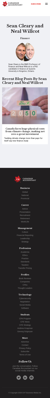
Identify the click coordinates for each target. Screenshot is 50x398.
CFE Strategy (25, 325)
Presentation (25, 212)
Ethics (25, 255)
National (25, 195)
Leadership (25, 238)
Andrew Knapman (25, 328)
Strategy (25, 242)
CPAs (25, 285)
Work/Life (25, 222)
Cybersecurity (25, 298)
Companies (25, 282)
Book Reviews (25, 278)
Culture (25, 232)
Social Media (24, 305)
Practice (25, 258)
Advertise (25, 342)
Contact (25, 345)
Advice (25, 209)
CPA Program (25, 318)
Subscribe (36, 4)
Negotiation (25, 302)
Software (25, 308)
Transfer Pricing (25, 268)
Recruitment (25, 215)
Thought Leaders (25, 288)
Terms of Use (25, 355)
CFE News (25, 322)
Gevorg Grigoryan (25, 331)
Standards (25, 262)
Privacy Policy (25, 348)
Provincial (25, 198)
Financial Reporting (25, 235)
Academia (25, 252)
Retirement (25, 218)
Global (25, 192)
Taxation (25, 265)
